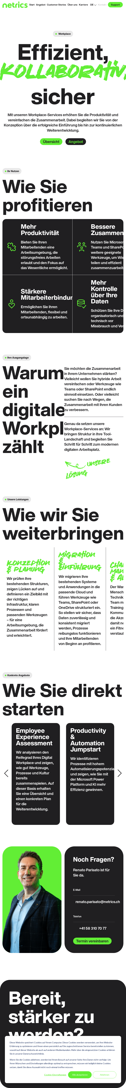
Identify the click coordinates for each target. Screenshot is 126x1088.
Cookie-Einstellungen (55, 1074)
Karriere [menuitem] (83, 4)
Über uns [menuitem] (72, 4)
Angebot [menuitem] (40, 4)
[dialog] (63, 1059)
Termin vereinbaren (92, 941)
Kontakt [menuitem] (102, 4)
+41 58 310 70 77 (92, 928)
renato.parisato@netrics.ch (98, 901)
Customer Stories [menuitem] (56, 4)
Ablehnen (104, 1074)
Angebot (76, 141)
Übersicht (51, 141)
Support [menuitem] (115, 4)
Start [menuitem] (31, 4)
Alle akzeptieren (80, 1074)
